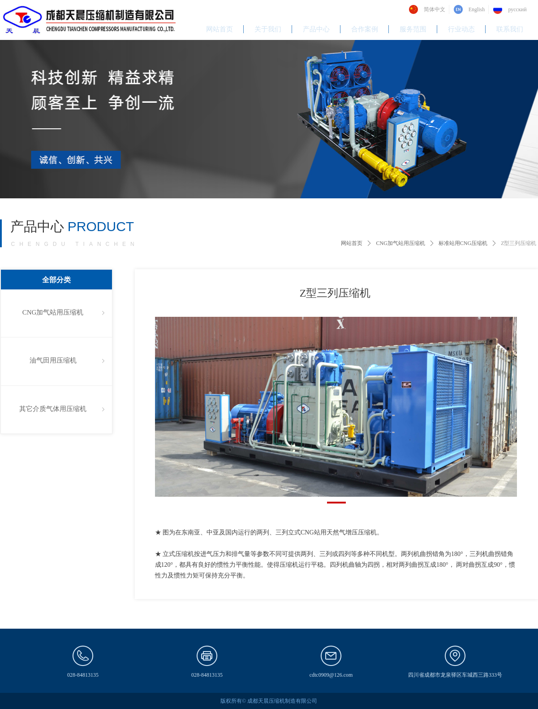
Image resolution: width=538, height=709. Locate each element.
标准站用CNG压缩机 (463, 243)
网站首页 (351, 243)
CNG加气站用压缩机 (400, 243)
